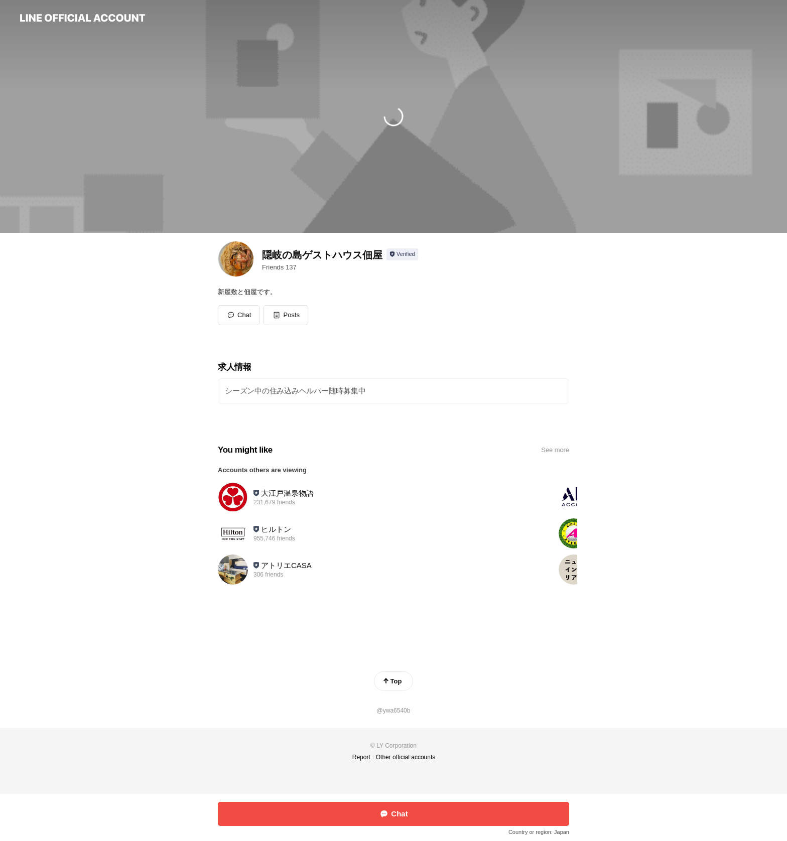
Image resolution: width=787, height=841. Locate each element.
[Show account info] (402, 254)
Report (361, 757)
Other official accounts (406, 757)
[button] (286, 315)
